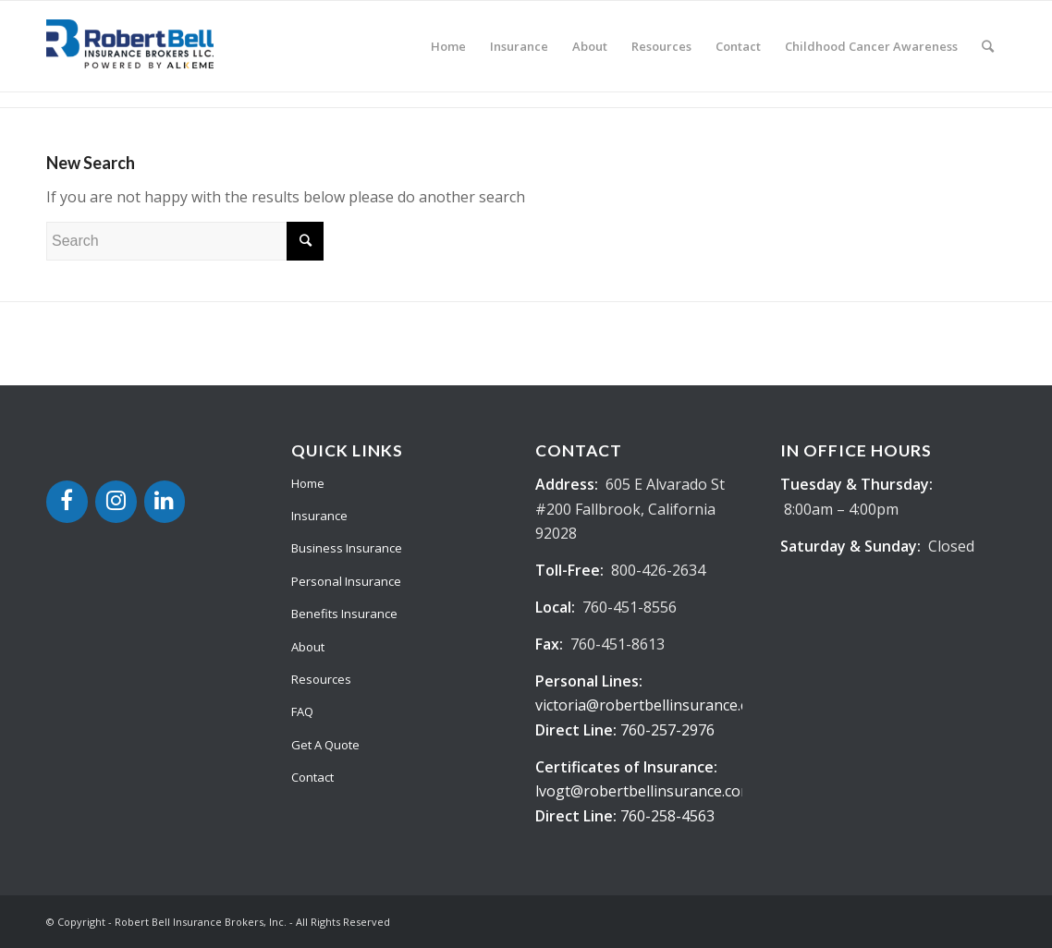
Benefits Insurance (344, 613)
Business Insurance (346, 548)
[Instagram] (116, 501)
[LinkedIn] (165, 501)
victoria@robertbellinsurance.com (652, 705)
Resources (321, 679)
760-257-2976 (667, 730)
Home (307, 483)
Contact (312, 777)
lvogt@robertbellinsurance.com (644, 791)
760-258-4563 (667, 816)
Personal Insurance (346, 581)
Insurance (319, 515)
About (307, 646)
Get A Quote (325, 744)
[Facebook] (67, 501)
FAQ (302, 711)
